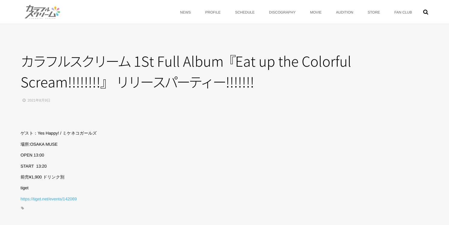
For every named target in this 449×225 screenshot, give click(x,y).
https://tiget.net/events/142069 (49, 198)
